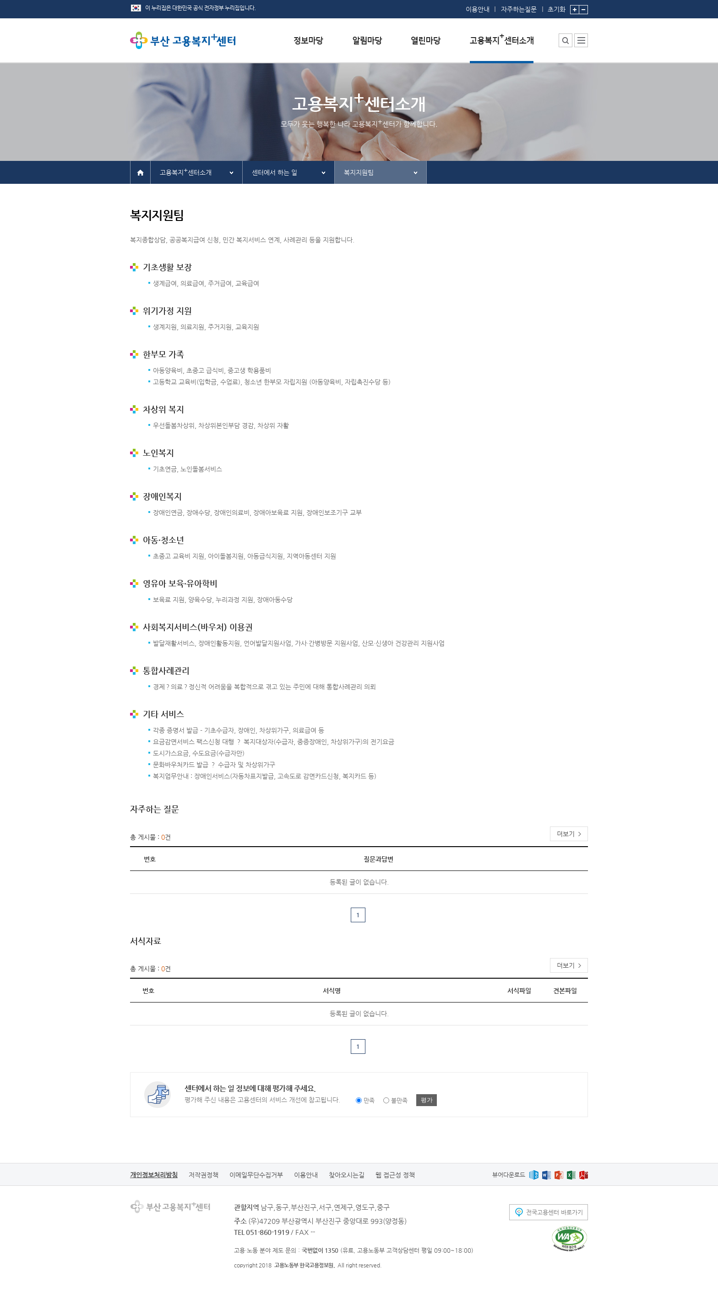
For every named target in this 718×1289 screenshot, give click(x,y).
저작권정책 (203, 1175)
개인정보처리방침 (154, 1175)
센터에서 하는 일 (274, 172)
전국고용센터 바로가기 (554, 1212)
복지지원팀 (359, 172)
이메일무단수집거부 (256, 1175)
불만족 (399, 1100)
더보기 (566, 833)
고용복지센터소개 (186, 171)
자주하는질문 (519, 9)
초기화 (557, 6)
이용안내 (478, 9)
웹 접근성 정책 (395, 1175)
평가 (427, 1099)
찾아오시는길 (346, 1175)
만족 (369, 1100)
